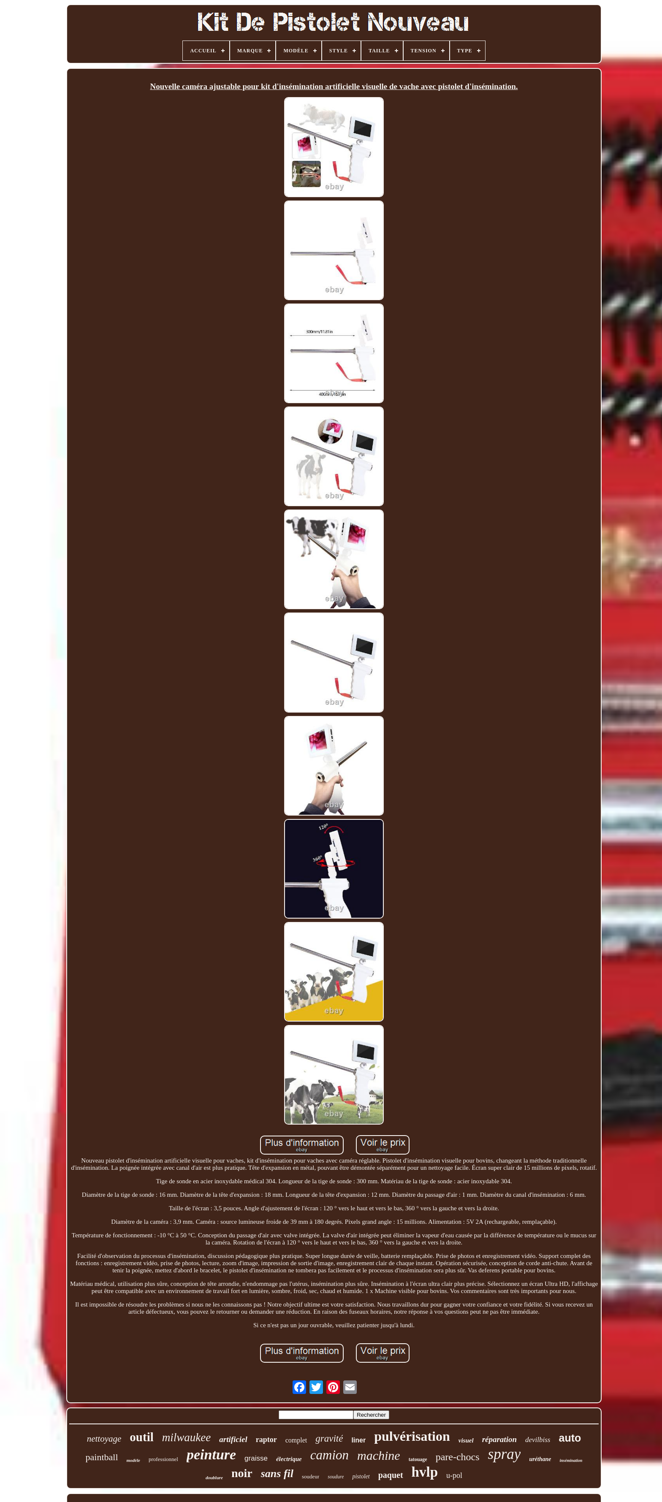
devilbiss (538, 1440)
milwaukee (186, 1437)
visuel (466, 1440)
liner (358, 1440)
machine (378, 1455)
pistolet (360, 1476)
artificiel (233, 1439)
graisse (256, 1458)
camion (329, 1455)
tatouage (418, 1459)
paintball (102, 1457)
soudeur (310, 1476)
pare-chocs (458, 1456)
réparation (499, 1439)
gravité (329, 1438)
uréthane (540, 1459)
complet (296, 1440)
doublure (214, 1477)
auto (570, 1438)
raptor (266, 1439)
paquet (390, 1475)
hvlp (425, 1472)
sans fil (277, 1473)
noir (241, 1473)
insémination (571, 1460)
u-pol (454, 1475)
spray (504, 1454)
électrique (289, 1459)
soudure (336, 1477)
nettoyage (104, 1439)
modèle (133, 1460)
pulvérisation (412, 1436)
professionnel (163, 1459)
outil (141, 1437)
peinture (211, 1454)
